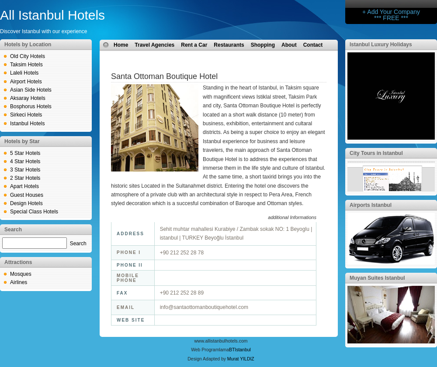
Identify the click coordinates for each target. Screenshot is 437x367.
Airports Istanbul (371, 205)
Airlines (18, 282)
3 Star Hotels (25, 170)
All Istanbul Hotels (52, 15)
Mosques (20, 274)
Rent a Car (194, 45)
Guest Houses (26, 195)
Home (121, 45)
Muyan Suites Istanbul (377, 278)
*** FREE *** (391, 17)
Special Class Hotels (34, 212)
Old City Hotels (27, 56)
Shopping (263, 45)
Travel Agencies (154, 45)
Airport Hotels (26, 82)
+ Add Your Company (391, 11)
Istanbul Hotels (27, 123)
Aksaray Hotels (27, 98)
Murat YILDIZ (240, 359)
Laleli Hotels (24, 73)
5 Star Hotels (25, 153)
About (289, 45)
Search (78, 243)
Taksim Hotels (26, 65)
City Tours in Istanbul (376, 153)
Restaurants (229, 45)
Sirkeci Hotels (26, 115)
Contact (313, 45)
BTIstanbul (240, 349)
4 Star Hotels (25, 161)
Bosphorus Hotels (31, 106)
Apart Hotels (24, 186)
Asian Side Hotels (31, 90)
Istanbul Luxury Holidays (381, 44)
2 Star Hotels (25, 178)
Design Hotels (26, 203)
